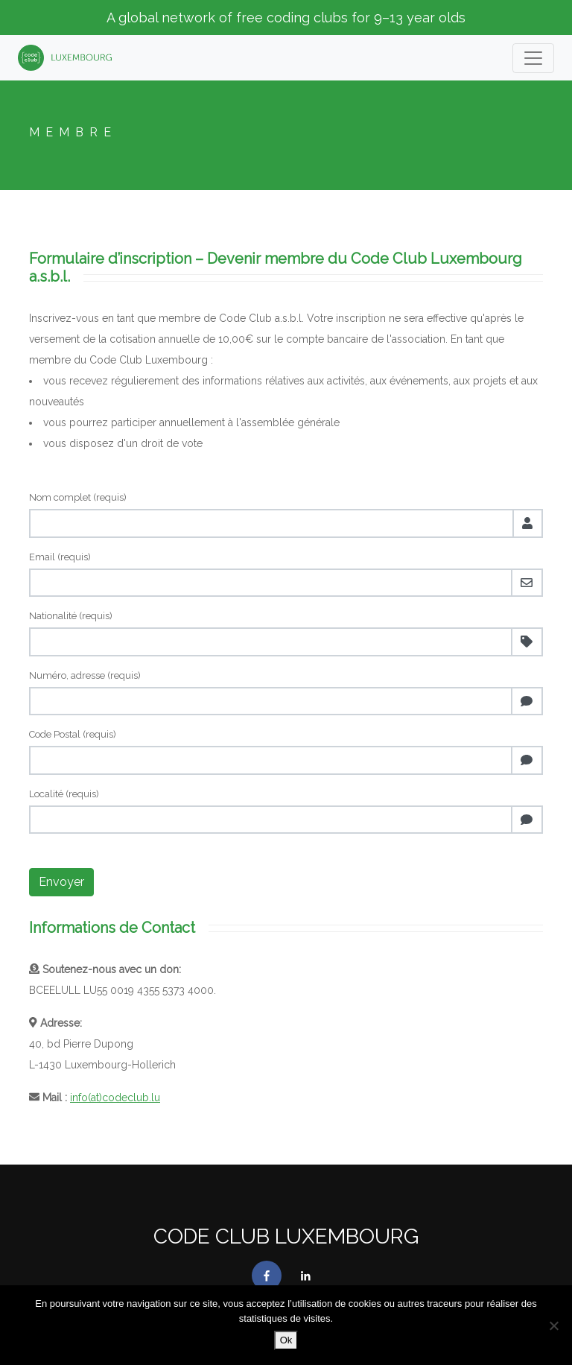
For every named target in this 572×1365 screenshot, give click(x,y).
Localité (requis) (64, 793)
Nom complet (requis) (78, 497)
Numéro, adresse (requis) (85, 675)
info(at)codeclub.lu (115, 1097)
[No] (553, 1325)
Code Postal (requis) (72, 734)
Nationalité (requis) (70, 615)
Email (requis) (60, 557)
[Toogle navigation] (533, 58)
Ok (286, 1340)
